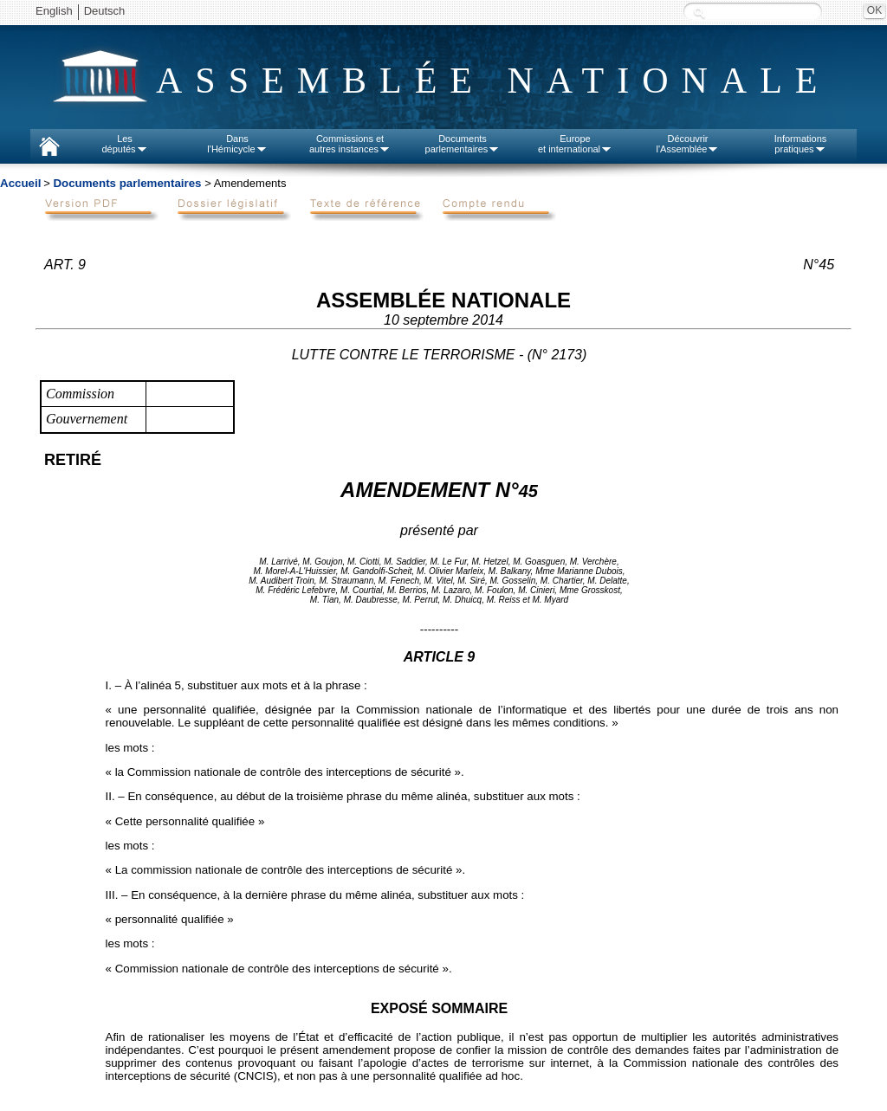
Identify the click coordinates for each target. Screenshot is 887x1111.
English (54, 10)
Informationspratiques (800, 143)
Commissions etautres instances (350, 143)
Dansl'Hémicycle (237, 143)
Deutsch (105, 10)
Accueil (20, 183)
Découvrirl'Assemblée (688, 143)
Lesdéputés (124, 143)
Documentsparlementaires (463, 143)
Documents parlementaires (127, 183)
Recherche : (699, 12)
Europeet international (575, 143)
